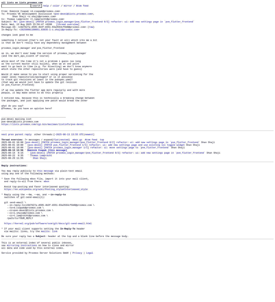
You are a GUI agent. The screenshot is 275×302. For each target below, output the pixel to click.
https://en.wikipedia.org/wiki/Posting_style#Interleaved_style (46, 224)
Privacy (77, 299)
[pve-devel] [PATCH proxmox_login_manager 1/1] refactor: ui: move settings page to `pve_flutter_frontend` (98, 175)
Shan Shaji (39, 187)
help (51, 6)
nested (64, 165)
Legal (89, 299)
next (4, 159)
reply (28, 159)
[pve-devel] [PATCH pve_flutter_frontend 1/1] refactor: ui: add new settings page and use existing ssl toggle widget (106, 172)
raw (91, 31)
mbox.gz (77, 165)
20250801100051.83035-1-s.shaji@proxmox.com (49, 34)
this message (45, 202)
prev (11, 159)
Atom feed (88, 6)
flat (56, 165)
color (61, 6)
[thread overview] (67, 28)
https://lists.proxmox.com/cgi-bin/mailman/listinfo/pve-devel (42, 148)
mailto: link (49, 274)
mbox (46, 214)
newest (89, 159)
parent (19, 159)
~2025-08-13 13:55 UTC (69, 159)
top (102, 165)
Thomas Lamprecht (41, 184)
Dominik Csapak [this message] (47, 178)
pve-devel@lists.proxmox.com (73, 15)
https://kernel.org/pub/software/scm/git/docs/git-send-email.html (48, 265)
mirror (73, 6)
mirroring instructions (22, 290)
